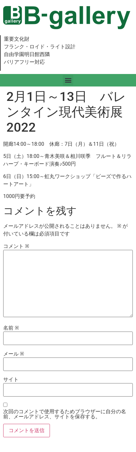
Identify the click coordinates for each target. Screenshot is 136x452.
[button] (68, 80)
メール (13, 354)
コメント (16, 246)
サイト (11, 379)
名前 (11, 328)
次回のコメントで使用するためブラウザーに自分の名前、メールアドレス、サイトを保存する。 (64, 414)
